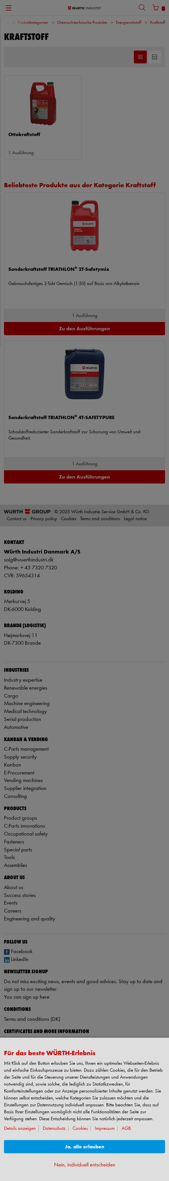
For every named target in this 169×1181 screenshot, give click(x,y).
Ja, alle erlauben (84, 1146)
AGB (126, 1128)
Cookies (80, 1128)
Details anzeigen (20, 1128)
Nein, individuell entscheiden (84, 1165)
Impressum (105, 1128)
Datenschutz (54, 1128)
